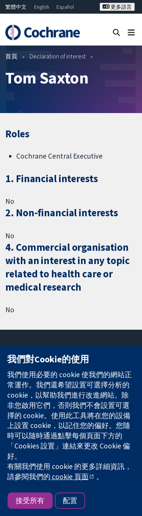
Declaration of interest (58, 56)
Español (65, 6)
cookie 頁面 (69, 476)
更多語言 (117, 6)
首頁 (11, 56)
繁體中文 (16, 6)
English (41, 6)
